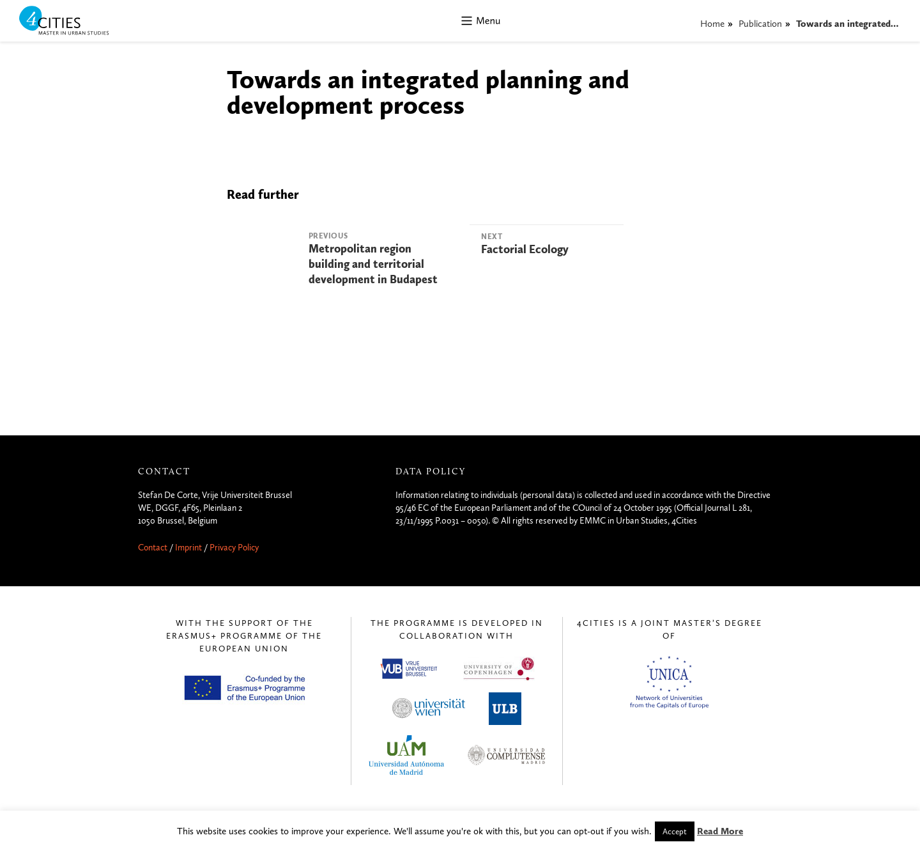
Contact (152, 547)
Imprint (188, 547)
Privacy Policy (234, 547)
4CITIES (73, 21)
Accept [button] (675, 831)
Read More (720, 831)
